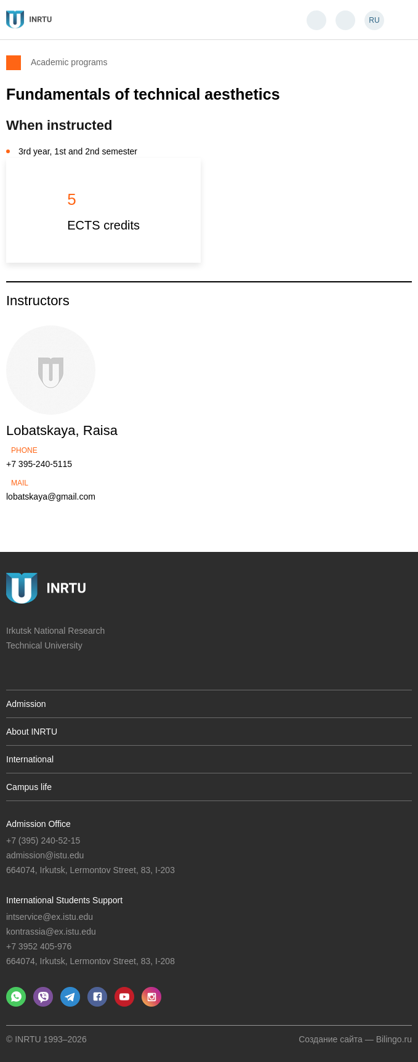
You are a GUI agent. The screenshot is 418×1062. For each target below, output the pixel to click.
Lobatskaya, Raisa (62, 430)
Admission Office (38, 824)
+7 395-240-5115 (39, 464)
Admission (26, 704)
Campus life (29, 787)
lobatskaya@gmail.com (50, 496)
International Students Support (64, 900)
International (30, 759)
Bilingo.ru (394, 1039)
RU (374, 20)
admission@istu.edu (45, 855)
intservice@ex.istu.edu (49, 917)
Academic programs (69, 61)
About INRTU (31, 732)
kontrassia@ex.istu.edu (51, 931)
